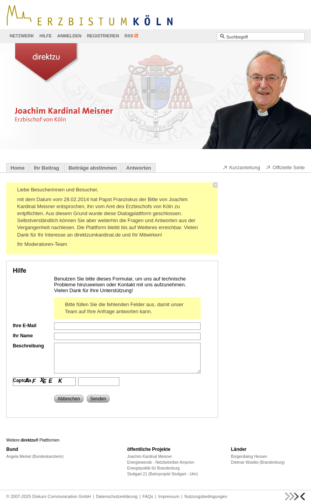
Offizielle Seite (285, 167)
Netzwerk (22, 35)
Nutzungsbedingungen (205, 496)
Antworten (138, 168)
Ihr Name (23, 335)
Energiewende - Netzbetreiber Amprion (160, 462)
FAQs (148, 496)
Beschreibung (28, 346)
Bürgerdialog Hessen (249, 456)
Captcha (22, 380)
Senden (98, 398)
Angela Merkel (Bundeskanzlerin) (34, 456)
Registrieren (103, 35)
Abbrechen (69, 398)
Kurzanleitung (241, 167)
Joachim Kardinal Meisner (149, 456)
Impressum (168, 496)
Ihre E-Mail (25, 325)
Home (17, 168)
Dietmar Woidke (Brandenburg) (258, 462)
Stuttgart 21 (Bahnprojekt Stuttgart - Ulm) (162, 474)
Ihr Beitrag (46, 168)
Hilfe (45, 35)
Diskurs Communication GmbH (61, 496)
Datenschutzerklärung (117, 496)
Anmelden (69, 35)
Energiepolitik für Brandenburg (153, 468)
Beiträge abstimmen (92, 168)
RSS (128, 35)
